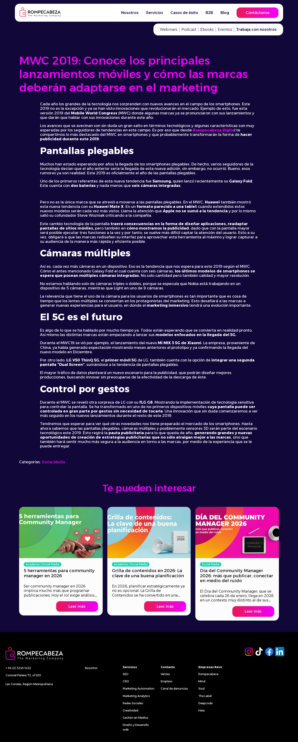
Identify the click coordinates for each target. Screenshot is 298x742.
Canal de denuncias (174, 688)
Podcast (188, 29)
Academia (33, 561)
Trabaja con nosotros (256, 29)
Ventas (165, 674)
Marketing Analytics (136, 696)
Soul (201, 688)
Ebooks (207, 29)
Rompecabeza (208, 674)
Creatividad (130, 710)
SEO (126, 674)
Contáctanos (258, 12)
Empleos (167, 681)
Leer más (76, 603)
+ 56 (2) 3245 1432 (18, 668)
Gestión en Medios (135, 717)
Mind (201, 681)
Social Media (53, 462)
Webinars (168, 29)
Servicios (154, 12)
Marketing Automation (138, 688)
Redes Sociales (133, 703)
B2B (209, 12)
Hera (201, 710)
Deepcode (205, 703)
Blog (224, 12)
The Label (205, 696)
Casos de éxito (184, 12)
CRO (126, 681)
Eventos (225, 29)
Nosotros (130, 12)
